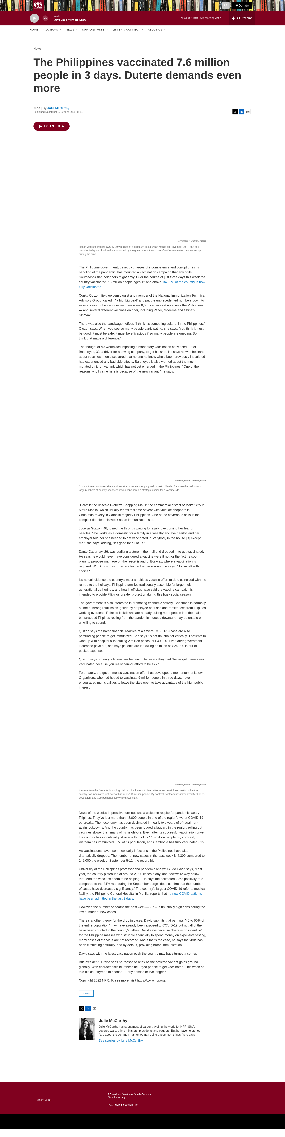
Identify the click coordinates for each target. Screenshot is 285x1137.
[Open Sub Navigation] (60, 37)
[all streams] (242, 26)
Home (34, 37)
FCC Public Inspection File (123, 1113)
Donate (246, 9)
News (70, 37)
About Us (155, 37)
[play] (34, 26)
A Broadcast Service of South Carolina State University (129, 1104)
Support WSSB (93, 37)
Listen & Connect (126, 37)
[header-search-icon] (227, 9)
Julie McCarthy (58, 116)
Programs (50, 37)
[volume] (45, 26)
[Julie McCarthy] (87, 1037)
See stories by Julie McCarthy (121, 1048)
